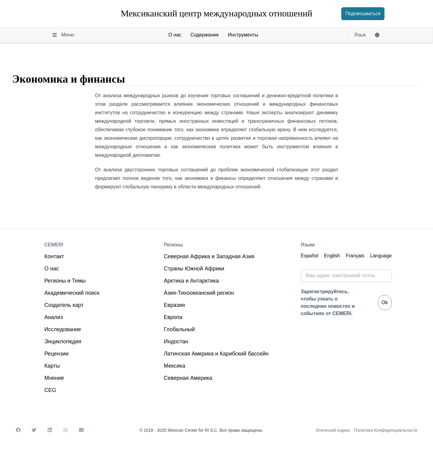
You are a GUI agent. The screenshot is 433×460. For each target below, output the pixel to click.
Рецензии (56, 354)
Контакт (54, 256)
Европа (173, 317)
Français (355, 255)
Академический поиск (71, 293)
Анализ (53, 317)
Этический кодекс (333, 430)
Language (381, 255)
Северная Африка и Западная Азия (209, 256)
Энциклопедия (62, 341)
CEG (50, 390)
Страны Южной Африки (194, 269)
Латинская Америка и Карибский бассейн (216, 354)
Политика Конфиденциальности (385, 430)
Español (309, 255)
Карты (52, 366)
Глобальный (179, 329)
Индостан (176, 341)
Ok (385, 302)
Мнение (54, 378)
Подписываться (363, 13)
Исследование (62, 329)
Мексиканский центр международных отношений (217, 13)
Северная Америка (188, 378)
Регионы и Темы (65, 281)
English (332, 255)
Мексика (174, 366)
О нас (51, 269)
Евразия (174, 305)
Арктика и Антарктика (191, 281)
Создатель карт (63, 305)
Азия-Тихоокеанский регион (199, 293)
